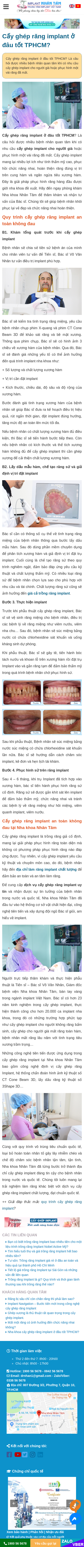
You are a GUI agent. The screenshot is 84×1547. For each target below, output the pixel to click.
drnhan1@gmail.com (36, 1376)
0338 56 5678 (16, 1380)
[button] (6, 7)
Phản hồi (37, 1532)
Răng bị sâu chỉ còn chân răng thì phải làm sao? (41, 1299)
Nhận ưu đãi (55, 1532)
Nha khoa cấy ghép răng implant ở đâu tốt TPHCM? (43, 1332)
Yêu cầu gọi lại (45, 1543)
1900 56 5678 (32, 1371)
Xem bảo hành (17, 1532)
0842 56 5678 (53, 1371)
